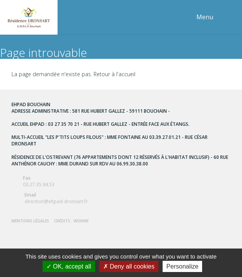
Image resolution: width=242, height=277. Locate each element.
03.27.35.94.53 (121, 181)
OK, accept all (68, 266)
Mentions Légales (30, 221)
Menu (204, 17)
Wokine (81, 221)
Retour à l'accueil (114, 74)
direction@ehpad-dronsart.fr (121, 198)
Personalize (182, 266)
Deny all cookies (129, 266)
